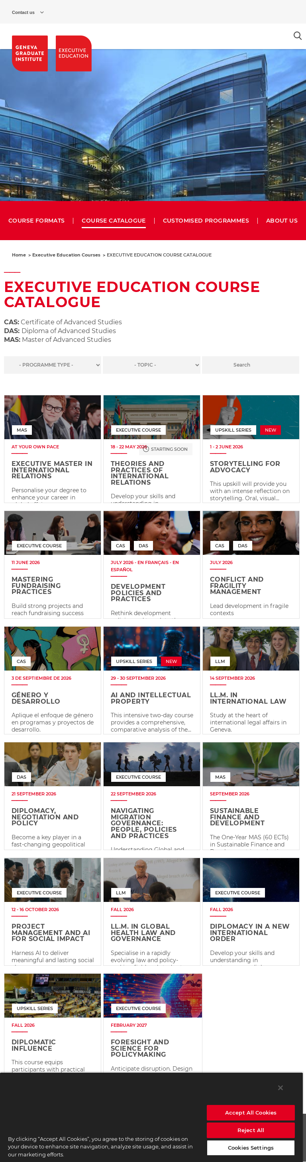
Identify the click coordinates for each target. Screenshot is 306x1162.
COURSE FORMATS (36, 221)
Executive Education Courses (66, 255)
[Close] (280, 1088)
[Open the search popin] (298, 36)
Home (19, 255)
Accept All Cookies (251, 1112)
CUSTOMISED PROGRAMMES (206, 221)
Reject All (250, 1130)
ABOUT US (282, 221)
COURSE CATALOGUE (113, 221)
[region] (151, 1117)
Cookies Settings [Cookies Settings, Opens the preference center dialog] (251, 1147)
